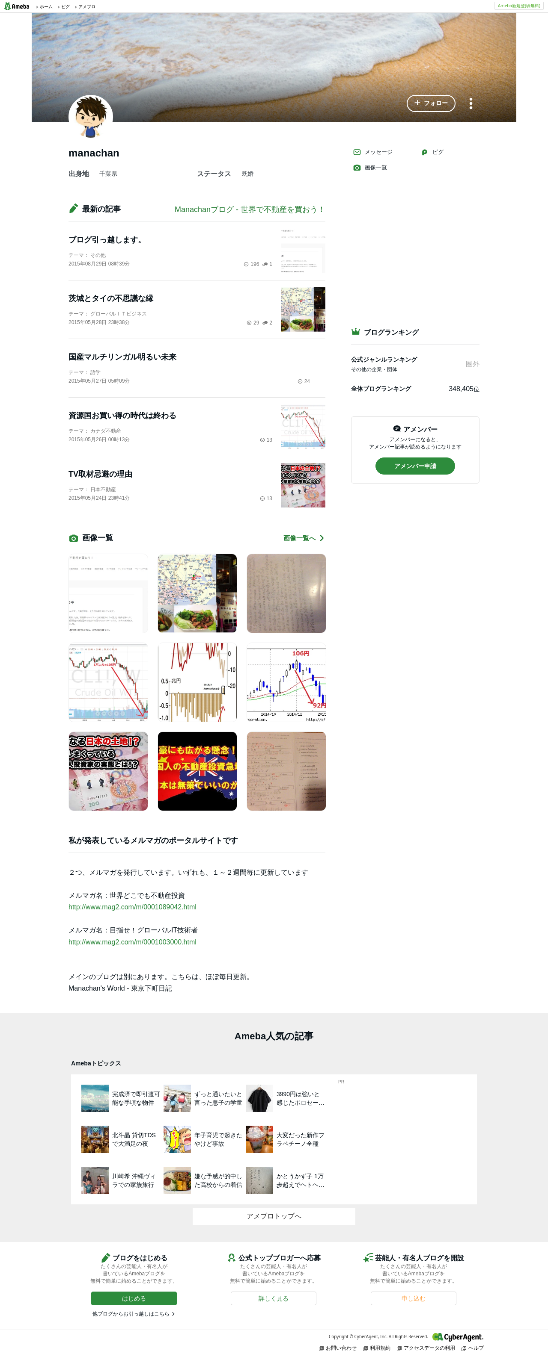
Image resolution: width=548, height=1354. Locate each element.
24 (304, 381)
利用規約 (376, 1347)
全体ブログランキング (381, 388)
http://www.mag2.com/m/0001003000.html (132, 942)
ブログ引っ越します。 (107, 240)
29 (253, 323)
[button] (431, 103)
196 (251, 264)
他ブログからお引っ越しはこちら (131, 1314)
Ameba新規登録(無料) (519, 6)
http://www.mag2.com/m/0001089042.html (132, 907)
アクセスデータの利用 (426, 1347)
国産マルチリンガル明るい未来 (122, 357)
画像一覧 (370, 167)
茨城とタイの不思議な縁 (110, 298)
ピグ (432, 152)
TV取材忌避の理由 (100, 474)
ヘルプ (473, 1347)
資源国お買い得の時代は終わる (122, 415)
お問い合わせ (338, 1347)
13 (266, 440)
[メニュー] (471, 104)
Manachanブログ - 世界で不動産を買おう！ (250, 209)
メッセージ (373, 152)
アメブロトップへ (274, 1216)
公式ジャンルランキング (384, 359)
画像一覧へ (304, 538)
